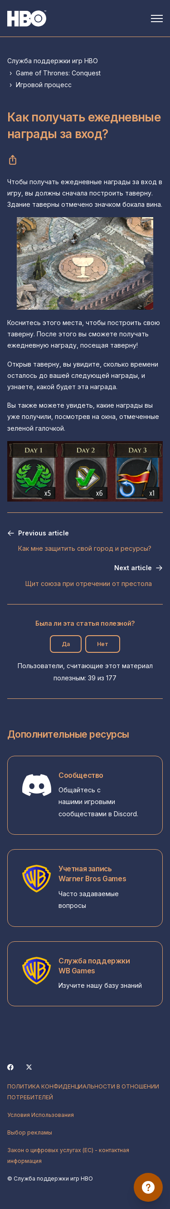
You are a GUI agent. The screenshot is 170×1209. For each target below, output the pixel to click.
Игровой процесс (44, 84)
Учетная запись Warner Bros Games (92, 874)
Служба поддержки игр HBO (52, 61)
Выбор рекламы (29, 1132)
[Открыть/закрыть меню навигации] (156, 18)
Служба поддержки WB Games (94, 966)
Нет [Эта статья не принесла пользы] (102, 644)
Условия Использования (40, 1114)
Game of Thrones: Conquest (58, 73)
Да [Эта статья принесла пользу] (66, 644)
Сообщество (80, 775)
